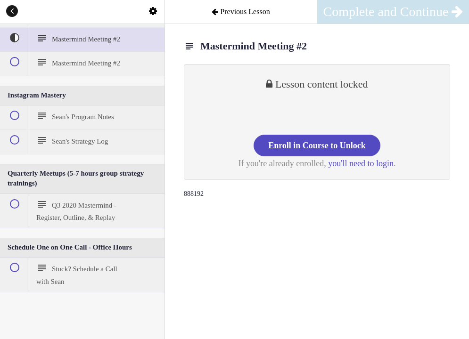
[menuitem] (153, 12)
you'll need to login (361, 163)
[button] (12, 12)
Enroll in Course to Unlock (317, 145)
